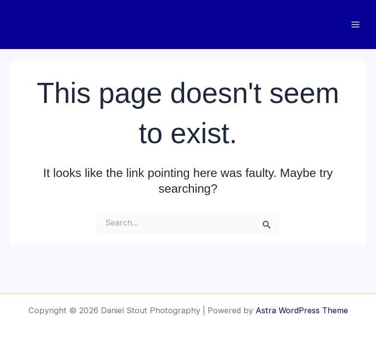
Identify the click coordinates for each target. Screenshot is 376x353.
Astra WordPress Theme (302, 310)
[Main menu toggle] (355, 25)
